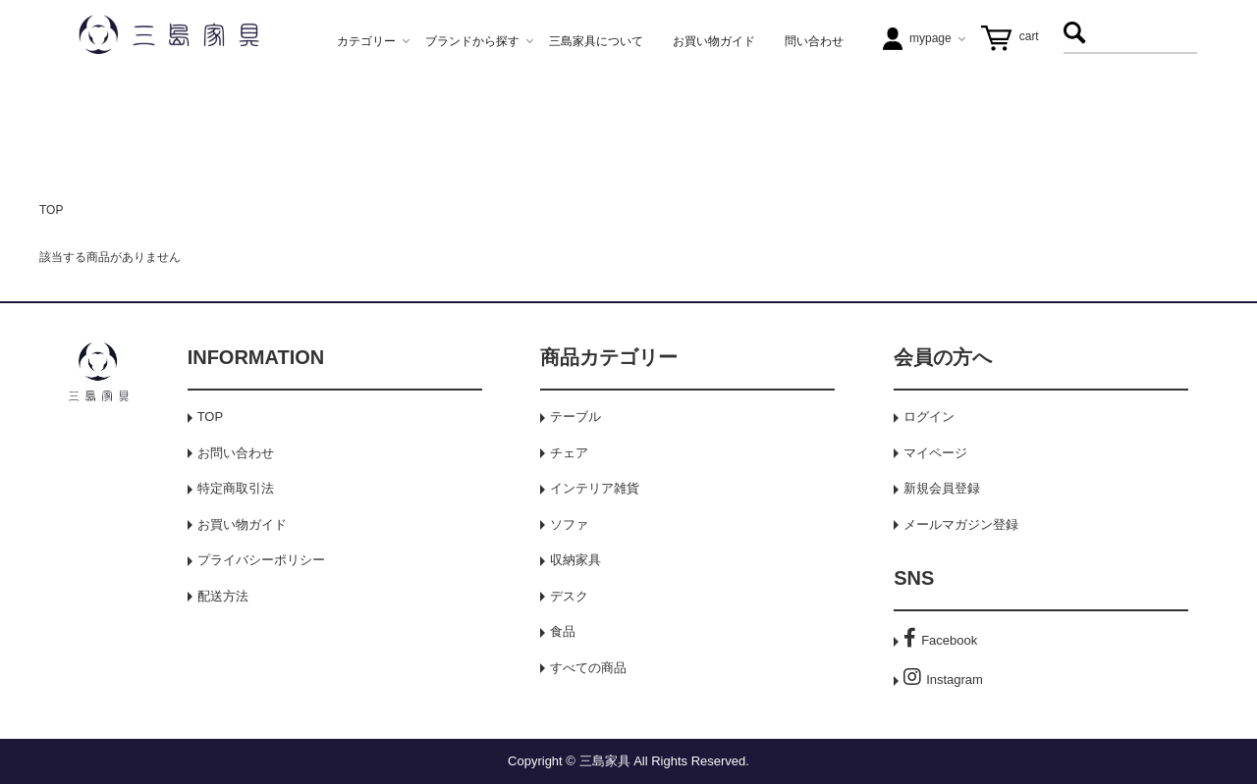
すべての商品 (588, 667)
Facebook (940, 640)
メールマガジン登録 (960, 524)
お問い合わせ (235, 452)
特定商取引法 (235, 488)
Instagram (943, 679)
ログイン (929, 416)
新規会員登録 (941, 488)
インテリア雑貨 (594, 488)
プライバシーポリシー (261, 559)
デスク (569, 596)
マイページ (935, 452)
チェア (569, 452)
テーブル (575, 416)
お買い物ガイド (242, 524)
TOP (51, 210)
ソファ (569, 524)
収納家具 (575, 559)
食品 (562, 631)
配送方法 (222, 596)
